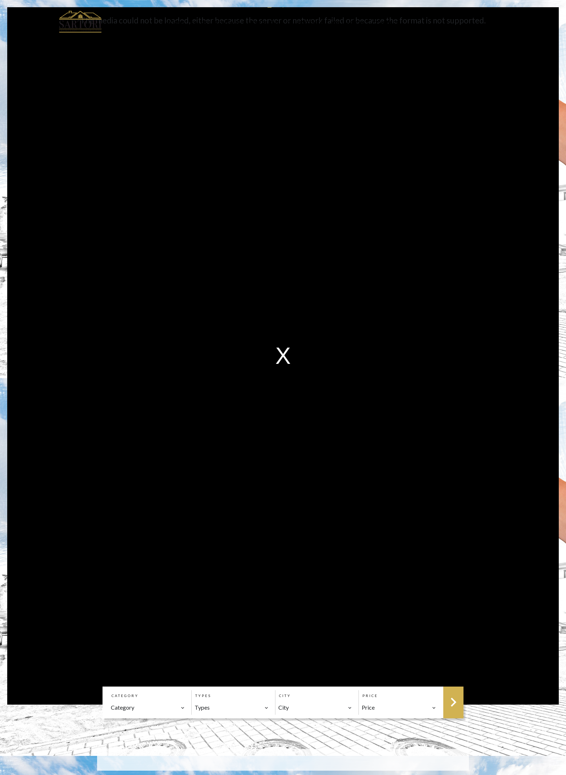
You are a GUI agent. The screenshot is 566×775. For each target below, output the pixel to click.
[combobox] (148, 707)
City (285, 695)
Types (203, 695)
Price (370, 695)
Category (125, 695)
